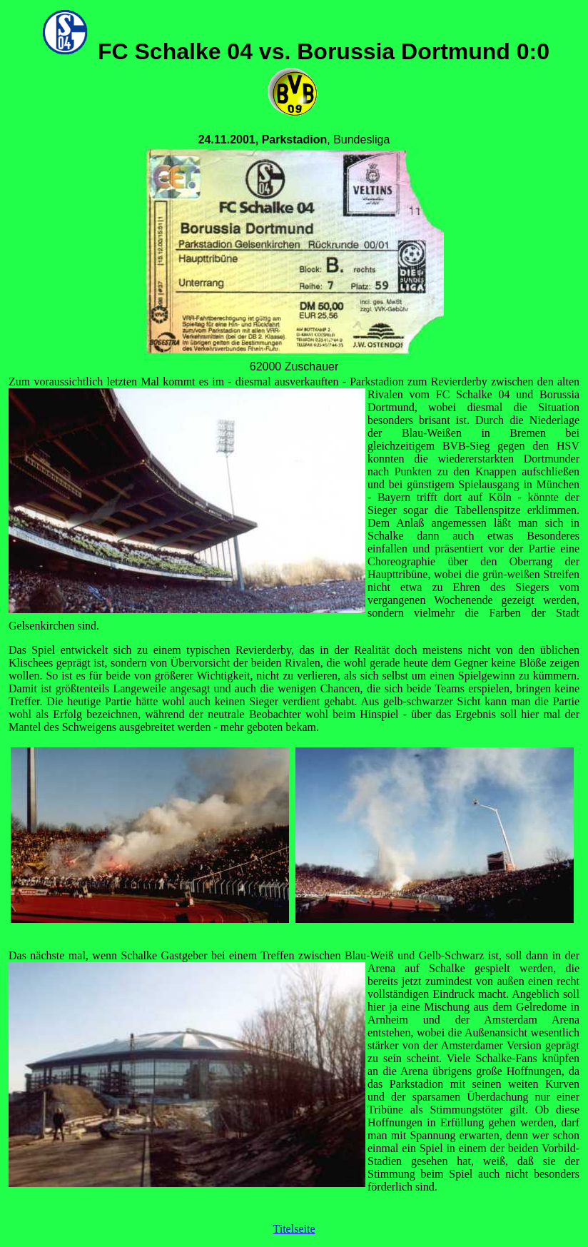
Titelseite (294, 1229)
